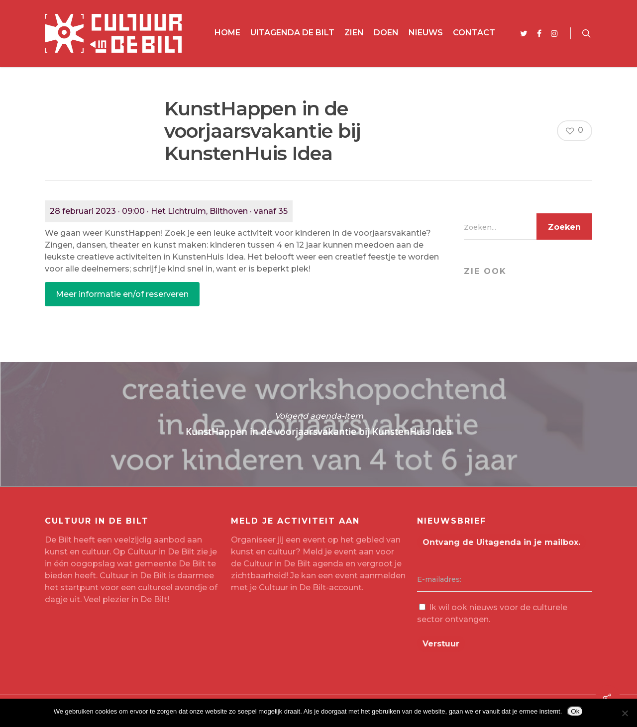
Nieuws (426, 32)
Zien (354, 32)
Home (227, 32)
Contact (474, 32)
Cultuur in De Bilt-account (310, 587)
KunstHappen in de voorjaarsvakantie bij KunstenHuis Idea (318, 424)
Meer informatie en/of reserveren (122, 294)
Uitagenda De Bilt (292, 32)
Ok (575, 711)
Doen (386, 32)
